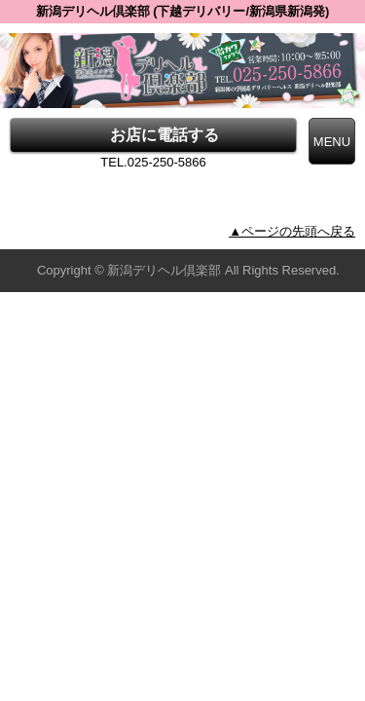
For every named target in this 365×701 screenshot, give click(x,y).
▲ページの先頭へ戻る (292, 231)
